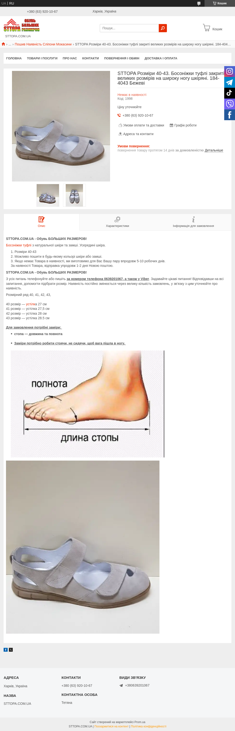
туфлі (27, 245)
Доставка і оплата (161, 58)
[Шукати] (163, 28)
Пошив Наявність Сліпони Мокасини (43, 44)
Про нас (70, 58)
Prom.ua (140, 722)
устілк (30, 304)
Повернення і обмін (121, 58)
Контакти (90, 58)
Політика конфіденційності (148, 726)
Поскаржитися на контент (111, 726)
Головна (14, 58)
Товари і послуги (42, 58)
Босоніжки (14, 245)
